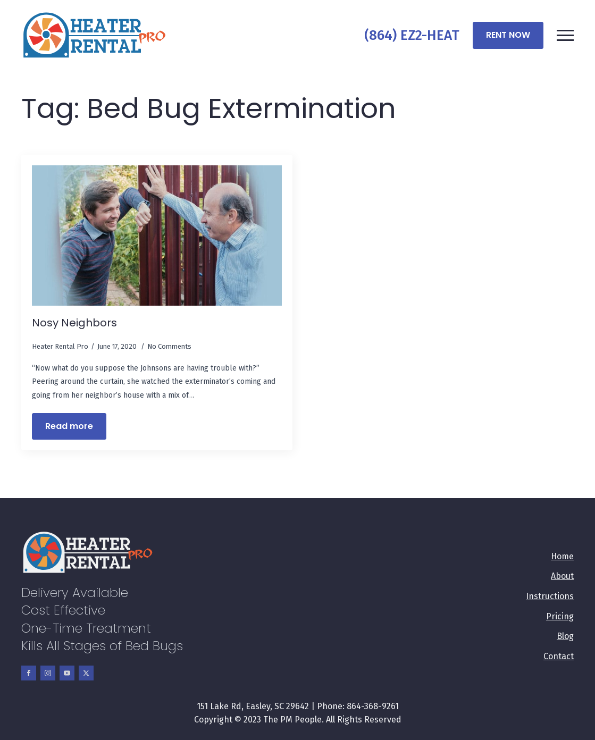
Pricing (560, 616)
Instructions (550, 596)
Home (562, 556)
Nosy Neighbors (74, 322)
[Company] (94, 35)
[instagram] (47, 673)
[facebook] (28, 673)
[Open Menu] (565, 35)
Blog (565, 636)
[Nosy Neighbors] (157, 235)
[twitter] (86, 673)
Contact (558, 656)
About (562, 576)
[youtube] (67, 673)
